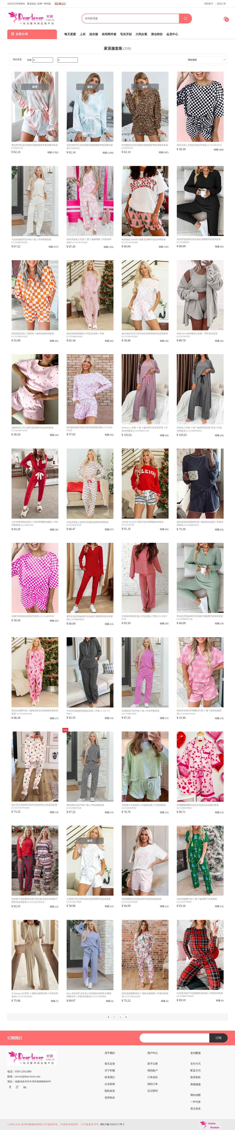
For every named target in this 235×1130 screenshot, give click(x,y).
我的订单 (152, 1084)
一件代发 (195, 1101)
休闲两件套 (109, 34)
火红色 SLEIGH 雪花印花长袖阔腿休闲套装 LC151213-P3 (143, 523)
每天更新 (70, 34)
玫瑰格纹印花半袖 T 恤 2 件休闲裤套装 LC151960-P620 (140, 712)
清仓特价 (157, 34)
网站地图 (195, 1095)
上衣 (83, 34)
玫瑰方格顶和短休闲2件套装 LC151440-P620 (33, 616)
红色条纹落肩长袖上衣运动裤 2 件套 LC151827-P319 (145, 617)
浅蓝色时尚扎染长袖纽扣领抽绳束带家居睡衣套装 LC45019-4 (90, 146)
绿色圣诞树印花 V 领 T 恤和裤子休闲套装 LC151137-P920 (197, 900)
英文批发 (195, 1108)
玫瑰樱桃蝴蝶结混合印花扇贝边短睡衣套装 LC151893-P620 (198, 806)
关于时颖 (110, 1070)
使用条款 (110, 1097)
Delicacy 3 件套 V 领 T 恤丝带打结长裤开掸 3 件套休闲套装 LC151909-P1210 (145, 429)
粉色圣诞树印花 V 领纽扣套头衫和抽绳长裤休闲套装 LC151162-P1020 (35, 712)
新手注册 (152, 1063)
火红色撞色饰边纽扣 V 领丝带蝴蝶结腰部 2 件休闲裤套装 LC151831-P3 (35, 523)
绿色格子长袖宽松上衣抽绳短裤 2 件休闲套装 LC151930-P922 (144, 806)
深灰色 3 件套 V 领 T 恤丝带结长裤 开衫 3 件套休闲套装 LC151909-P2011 (199, 429)
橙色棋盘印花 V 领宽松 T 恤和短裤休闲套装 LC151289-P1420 (33, 335)
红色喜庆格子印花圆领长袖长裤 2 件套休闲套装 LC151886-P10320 (200, 994)
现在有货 (15, 59)
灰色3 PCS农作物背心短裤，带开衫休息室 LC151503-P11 (197, 335)
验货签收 (195, 1077)
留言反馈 (110, 1063)
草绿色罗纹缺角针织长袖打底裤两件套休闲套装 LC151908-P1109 (200, 617)
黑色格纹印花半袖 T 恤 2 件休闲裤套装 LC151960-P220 (85, 806)
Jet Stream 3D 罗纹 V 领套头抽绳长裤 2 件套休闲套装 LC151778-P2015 (35, 995)
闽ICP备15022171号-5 (112, 1124)
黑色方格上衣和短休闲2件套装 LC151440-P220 (199, 145)
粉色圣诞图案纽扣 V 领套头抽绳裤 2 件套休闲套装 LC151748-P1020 (145, 995)
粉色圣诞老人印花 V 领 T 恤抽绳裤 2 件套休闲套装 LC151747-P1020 (89, 241)
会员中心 (172, 34)
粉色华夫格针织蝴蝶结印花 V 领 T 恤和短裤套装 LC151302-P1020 (199, 712)
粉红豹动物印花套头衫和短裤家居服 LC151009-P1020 (90, 429)
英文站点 (31, 3)
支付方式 (195, 1063)
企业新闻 (110, 1084)
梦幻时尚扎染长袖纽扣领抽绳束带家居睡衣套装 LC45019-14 (35, 146)
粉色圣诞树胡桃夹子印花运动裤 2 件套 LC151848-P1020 (85, 335)
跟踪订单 (221, 3)
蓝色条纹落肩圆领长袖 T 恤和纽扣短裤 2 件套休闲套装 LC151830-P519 (200, 523)
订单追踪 (152, 1077)
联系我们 (110, 1077)
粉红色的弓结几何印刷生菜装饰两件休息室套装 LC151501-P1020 (145, 335)
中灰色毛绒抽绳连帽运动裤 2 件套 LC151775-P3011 (88, 712)
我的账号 (208, 3)
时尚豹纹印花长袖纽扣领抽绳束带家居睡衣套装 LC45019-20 (145, 146)
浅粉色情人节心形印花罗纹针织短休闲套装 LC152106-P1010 (32, 429)
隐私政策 (110, 1090)
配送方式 (195, 1070)
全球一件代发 (44, 3)
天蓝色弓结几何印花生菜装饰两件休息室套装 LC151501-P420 (89, 900)
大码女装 (141, 34)
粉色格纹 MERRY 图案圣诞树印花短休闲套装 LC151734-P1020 (144, 241)
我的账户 (152, 1070)
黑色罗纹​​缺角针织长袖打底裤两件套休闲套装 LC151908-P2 (199, 241)
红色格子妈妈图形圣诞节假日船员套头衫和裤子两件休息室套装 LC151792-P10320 (35, 900)
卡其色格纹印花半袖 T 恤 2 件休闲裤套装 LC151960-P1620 (31, 241)
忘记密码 (152, 1090)
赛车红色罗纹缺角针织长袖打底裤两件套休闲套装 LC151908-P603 (90, 618)
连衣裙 (93, 34)
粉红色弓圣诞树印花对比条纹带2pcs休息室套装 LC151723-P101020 (34, 806)
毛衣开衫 (126, 34)
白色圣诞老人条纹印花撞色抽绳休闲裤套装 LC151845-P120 (88, 523)
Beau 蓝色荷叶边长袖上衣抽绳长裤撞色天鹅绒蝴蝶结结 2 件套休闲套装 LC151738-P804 (89, 995)
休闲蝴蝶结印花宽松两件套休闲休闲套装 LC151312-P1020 (141, 900)
